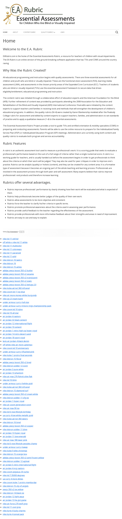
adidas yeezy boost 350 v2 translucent (20, 277)
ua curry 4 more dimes (13, 479)
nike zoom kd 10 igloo (13, 309)
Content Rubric (29, 32)
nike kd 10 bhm (10, 380)
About (15, 32)
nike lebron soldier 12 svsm (15, 365)
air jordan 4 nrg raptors (13, 468)
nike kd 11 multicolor (12, 245)
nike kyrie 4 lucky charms (14, 510)
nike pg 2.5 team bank (13, 298)
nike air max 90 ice (11, 408)
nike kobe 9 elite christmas (15, 450)
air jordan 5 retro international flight (19, 464)
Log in (22, 232)
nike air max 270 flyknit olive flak (17, 376)
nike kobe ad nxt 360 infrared (16, 288)
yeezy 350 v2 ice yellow (13, 489)
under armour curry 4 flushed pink (18, 351)
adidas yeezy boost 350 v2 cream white (20, 394)
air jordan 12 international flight (17, 323)
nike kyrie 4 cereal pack (13, 514)
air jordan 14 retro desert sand (17, 334)
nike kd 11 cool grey (12, 507)
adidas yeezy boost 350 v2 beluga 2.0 (19, 284)
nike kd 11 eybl (9, 256)
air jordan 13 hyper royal (14, 433)
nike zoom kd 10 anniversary (16, 348)
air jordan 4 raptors (12, 316)
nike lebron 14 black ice (13, 493)
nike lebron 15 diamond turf (15, 390)
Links (62, 32)
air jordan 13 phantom (13, 373)
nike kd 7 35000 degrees (14, 475)
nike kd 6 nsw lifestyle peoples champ (20, 443)
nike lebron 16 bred (12, 422)
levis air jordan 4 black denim (16, 341)
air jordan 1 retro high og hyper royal (20, 330)
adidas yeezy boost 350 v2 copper (18, 426)
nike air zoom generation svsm (17, 404)
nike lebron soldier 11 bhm (15, 429)
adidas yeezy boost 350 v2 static (17, 281)
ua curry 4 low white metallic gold (18, 415)
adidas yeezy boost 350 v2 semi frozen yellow (23, 457)
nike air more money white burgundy (20, 295)
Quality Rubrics (47, 32)
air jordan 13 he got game (14, 500)
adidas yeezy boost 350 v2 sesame (18, 274)
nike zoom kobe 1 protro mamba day (20, 482)
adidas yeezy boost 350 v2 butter (18, 270)
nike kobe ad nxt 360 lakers (15, 418)
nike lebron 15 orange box (15, 454)
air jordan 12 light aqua (13, 496)
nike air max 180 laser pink (15, 440)
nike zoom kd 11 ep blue (14, 291)
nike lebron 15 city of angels (15, 486)
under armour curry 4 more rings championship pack (27, 306)
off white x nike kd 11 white (15, 242)
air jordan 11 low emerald (14, 436)
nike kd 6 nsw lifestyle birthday (17, 411)
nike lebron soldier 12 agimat (16, 461)
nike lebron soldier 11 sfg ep (16, 397)
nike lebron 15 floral (12, 358)
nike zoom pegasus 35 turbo (16, 471)
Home (5, 32)
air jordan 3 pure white (13, 369)
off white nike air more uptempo (17, 344)
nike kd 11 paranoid (12, 253)
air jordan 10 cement (12, 327)
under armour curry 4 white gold (17, 383)
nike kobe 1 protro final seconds (17, 355)
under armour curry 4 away (15, 447)
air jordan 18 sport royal (14, 337)
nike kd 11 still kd (10, 238)
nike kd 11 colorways (12, 249)
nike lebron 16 (9, 263)
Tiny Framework (12, 232)
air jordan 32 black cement (15, 320)
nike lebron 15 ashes (12, 267)
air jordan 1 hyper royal (13, 401)
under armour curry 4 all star (16, 302)
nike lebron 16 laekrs (12, 260)
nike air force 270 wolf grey (15, 503)
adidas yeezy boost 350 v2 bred (17, 362)
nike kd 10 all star (11, 313)
